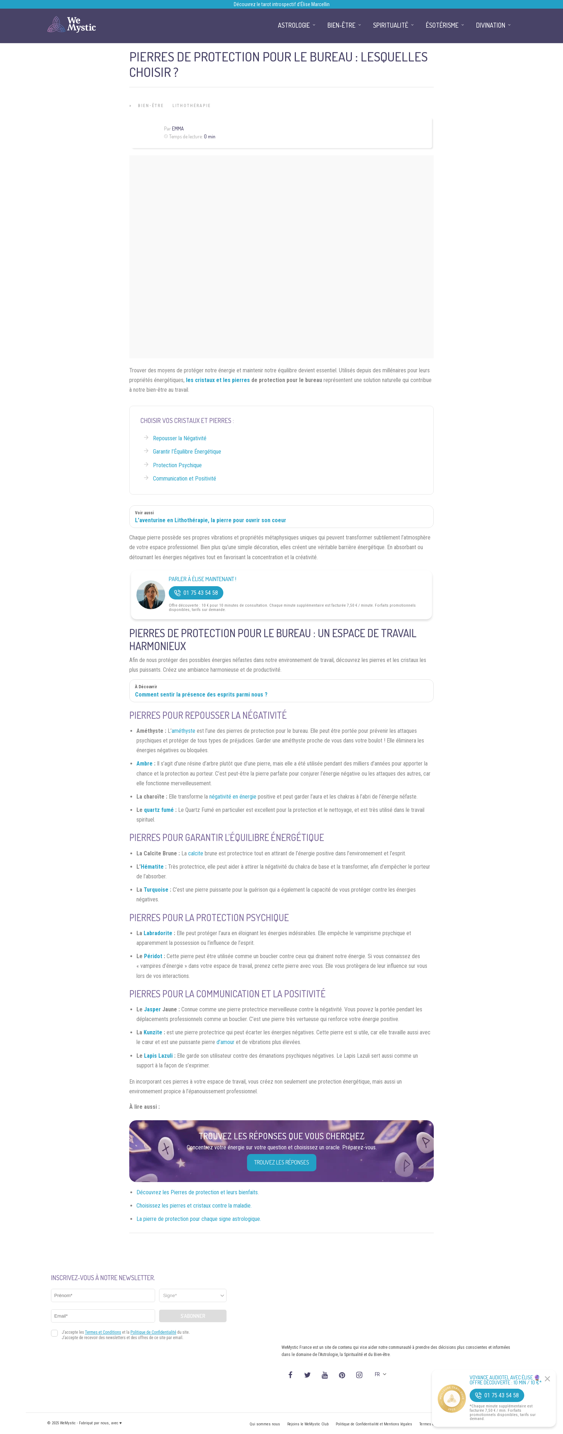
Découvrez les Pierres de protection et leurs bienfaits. (197, 1192)
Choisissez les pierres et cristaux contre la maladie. (194, 1205)
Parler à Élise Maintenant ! (202, 579)
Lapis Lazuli (158, 1055)
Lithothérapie (191, 105)
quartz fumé (159, 809)
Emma (178, 128)
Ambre (144, 763)
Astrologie (294, 25)
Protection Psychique (177, 465)
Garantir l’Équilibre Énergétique (187, 451)
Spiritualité (390, 25)
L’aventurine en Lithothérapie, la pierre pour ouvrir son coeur (210, 520)
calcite (195, 853)
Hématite (152, 866)
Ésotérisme (442, 25)
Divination (490, 25)
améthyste (183, 730)
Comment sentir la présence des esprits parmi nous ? (201, 694)
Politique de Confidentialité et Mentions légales (374, 1424)
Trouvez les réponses (281, 1162)
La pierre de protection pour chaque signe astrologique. (198, 1218)
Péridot (153, 956)
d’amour (225, 1042)
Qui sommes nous (265, 1424)
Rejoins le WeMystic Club (308, 1424)
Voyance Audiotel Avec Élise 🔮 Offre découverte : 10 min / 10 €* (506, 1380)
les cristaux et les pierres (218, 380)
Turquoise (156, 889)
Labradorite (158, 933)
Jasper (152, 1009)
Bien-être (151, 105)
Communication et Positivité (184, 478)
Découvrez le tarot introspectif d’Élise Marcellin (282, 4)
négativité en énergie (232, 796)
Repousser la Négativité (179, 438)
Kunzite (153, 1032)
